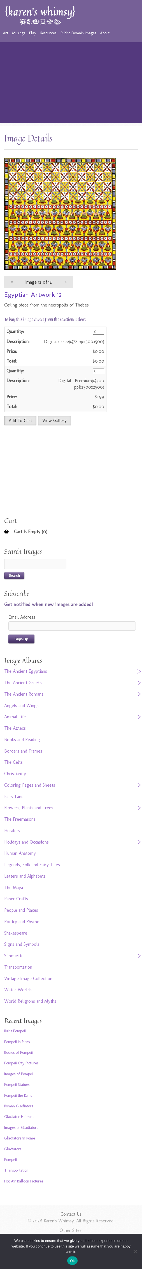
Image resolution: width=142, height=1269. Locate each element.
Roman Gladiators (18, 1105)
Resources (48, 32)
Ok (72, 1261)
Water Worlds (18, 989)
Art (5, 32)
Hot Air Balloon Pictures (23, 1181)
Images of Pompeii (19, 1073)
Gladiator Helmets (19, 1116)
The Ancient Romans (23, 694)
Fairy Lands (14, 796)
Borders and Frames (23, 751)
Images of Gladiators (21, 1127)
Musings (18, 32)
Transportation (18, 967)
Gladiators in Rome (19, 1138)
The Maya (13, 887)
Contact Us (71, 1214)
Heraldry (12, 830)
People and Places (21, 910)
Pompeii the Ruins (18, 1095)
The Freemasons (20, 819)
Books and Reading (22, 739)
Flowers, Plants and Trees (28, 807)
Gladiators (12, 1148)
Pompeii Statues (16, 1084)
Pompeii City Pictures (21, 1063)
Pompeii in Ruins (17, 1041)
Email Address (21, 617)
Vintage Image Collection (28, 978)
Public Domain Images (78, 32)
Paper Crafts (16, 898)
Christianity (15, 773)
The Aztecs (15, 728)
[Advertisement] (71, 84)
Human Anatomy (20, 853)
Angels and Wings (21, 705)
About (105, 32)
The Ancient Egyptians (25, 671)
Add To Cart (20, 420)
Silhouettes (14, 955)
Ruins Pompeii (15, 1030)
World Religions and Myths (30, 1001)
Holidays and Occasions (26, 842)
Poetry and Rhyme (21, 921)
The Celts (13, 762)
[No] (135, 1251)
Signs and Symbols (21, 944)
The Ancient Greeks (23, 682)
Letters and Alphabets (25, 876)
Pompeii (10, 1159)
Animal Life (15, 716)
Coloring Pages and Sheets (29, 785)
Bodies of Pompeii (18, 1052)
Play (32, 32)
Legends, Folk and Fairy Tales (32, 864)
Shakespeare (15, 933)
